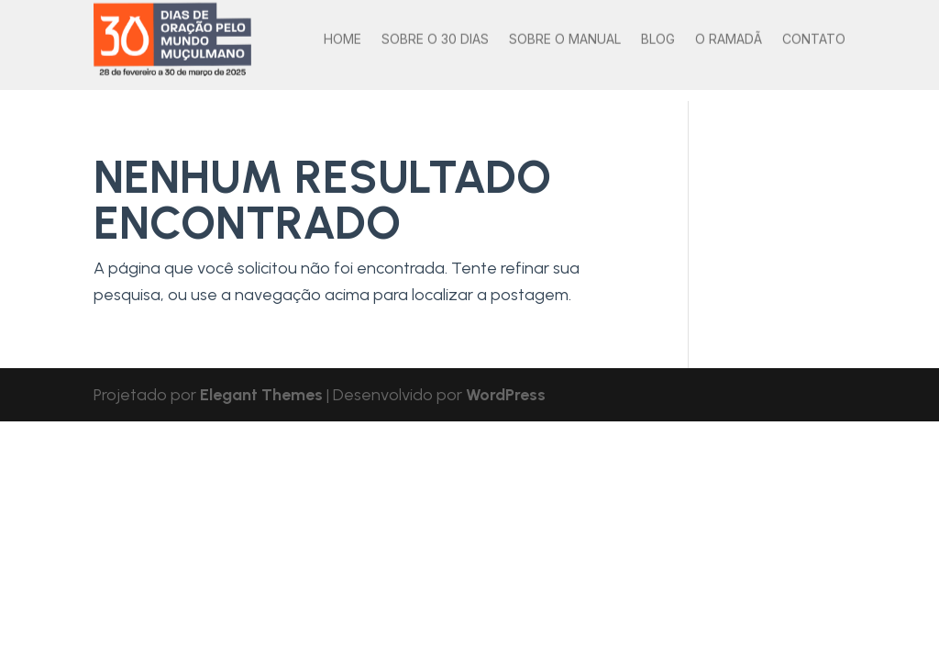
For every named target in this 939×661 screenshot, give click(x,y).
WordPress (506, 395)
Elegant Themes (261, 395)
